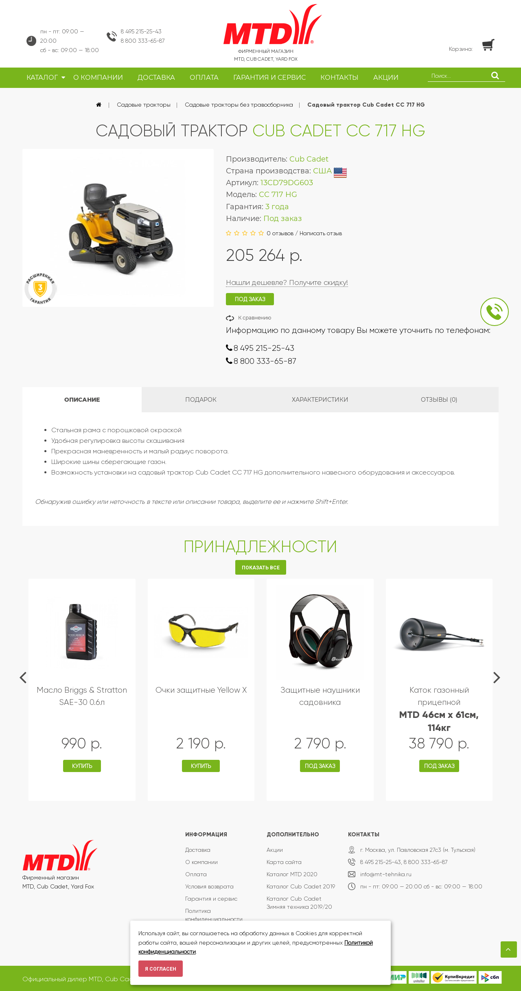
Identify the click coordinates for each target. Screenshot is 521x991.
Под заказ (320, 766)
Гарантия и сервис (211, 898)
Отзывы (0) (439, 399)
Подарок (201, 399)
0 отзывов (280, 233)
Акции (275, 850)
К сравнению (254, 318)
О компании (201, 862)
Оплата (196, 874)
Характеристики (320, 399)
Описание (82, 399)
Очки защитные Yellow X (201, 690)
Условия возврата (209, 886)
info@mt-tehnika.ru (386, 874)
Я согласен (160, 969)
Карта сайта (284, 862)
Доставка (197, 850)
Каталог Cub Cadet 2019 (301, 886)
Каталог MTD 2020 (292, 874)
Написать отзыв (321, 233)
